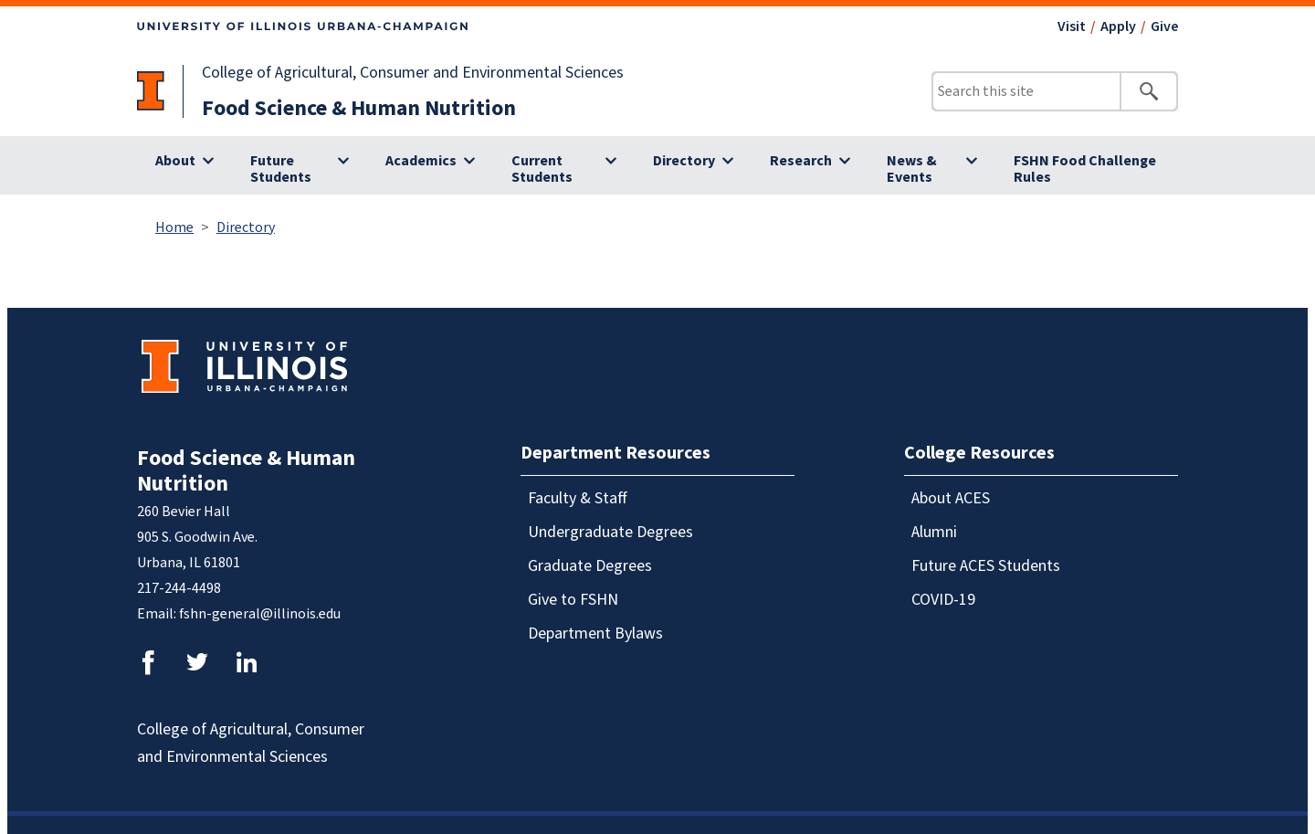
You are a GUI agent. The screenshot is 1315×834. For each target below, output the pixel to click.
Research (801, 161)
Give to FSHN (573, 599)
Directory (684, 161)
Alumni (934, 532)
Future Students (280, 169)
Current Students (542, 169)
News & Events (912, 169)
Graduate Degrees (590, 565)
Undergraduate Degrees (610, 532)
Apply (1118, 26)
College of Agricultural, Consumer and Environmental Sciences (413, 72)
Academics (421, 161)
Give (1164, 26)
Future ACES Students (985, 565)
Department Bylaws (595, 633)
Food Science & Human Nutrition (359, 108)
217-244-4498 (179, 588)
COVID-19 (943, 599)
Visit (1071, 26)
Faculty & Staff (577, 498)
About (175, 161)
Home (174, 227)
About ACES (950, 498)
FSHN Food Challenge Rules (1085, 169)
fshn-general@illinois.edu (260, 614)
